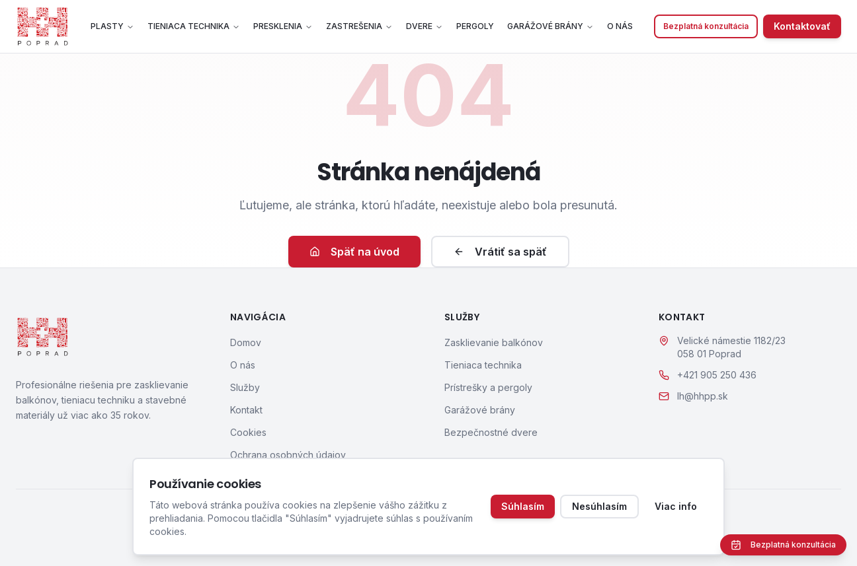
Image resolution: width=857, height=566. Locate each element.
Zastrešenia (359, 26)
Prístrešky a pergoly (488, 387)
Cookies (248, 432)
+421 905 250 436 (716, 374)
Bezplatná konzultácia (706, 26)
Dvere (424, 26)
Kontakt (246, 409)
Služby (245, 387)
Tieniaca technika (193, 26)
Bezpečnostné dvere (491, 432)
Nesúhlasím (599, 506)
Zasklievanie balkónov (493, 342)
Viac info (676, 506)
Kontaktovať (802, 26)
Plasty (112, 26)
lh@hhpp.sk (702, 396)
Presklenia (283, 26)
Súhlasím (522, 506)
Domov (245, 342)
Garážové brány (550, 26)
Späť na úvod (354, 251)
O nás (620, 26)
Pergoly (475, 26)
